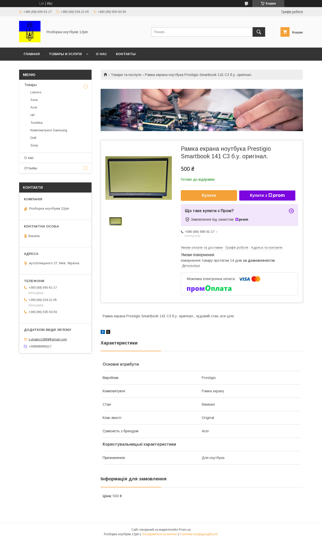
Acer (33, 107)
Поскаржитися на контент (160, 534)
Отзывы (30, 168)
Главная (32, 54)
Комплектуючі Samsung (48, 130)
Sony (34, 145)
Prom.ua (185, 529)
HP (32, 115)
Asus (34, 100)
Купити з (267, 195)
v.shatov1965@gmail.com (48, 339)
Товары (30, 85)
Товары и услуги (65, 54)
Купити (209, 195)
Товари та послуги (126, 75)
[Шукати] (259, 32)
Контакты (126, 54)
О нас (101, 54)
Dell (33, 138)
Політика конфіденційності (199, 534)
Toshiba (36, 123)
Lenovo (36, 92)
